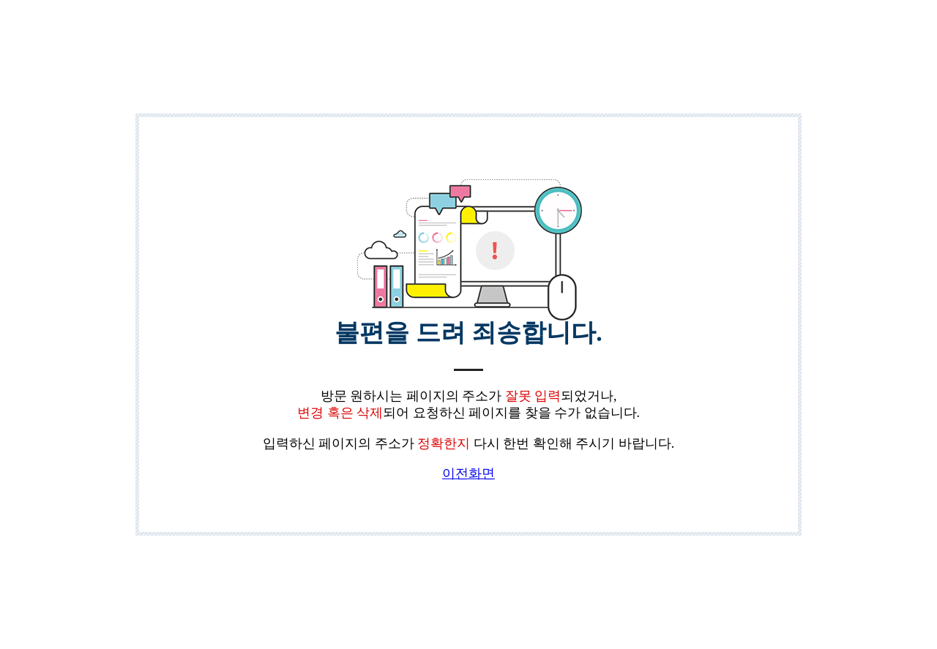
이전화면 (468, 473)
